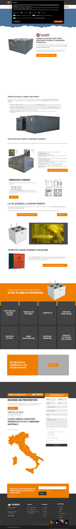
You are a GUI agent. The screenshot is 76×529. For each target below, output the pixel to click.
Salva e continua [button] (58, 21)
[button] (62, 2)
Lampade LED (47, 313)
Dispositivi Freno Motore (66, 313)
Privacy (50, 528)
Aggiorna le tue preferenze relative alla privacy (61, 528)
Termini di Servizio (62, 440)
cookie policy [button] (28, 6)
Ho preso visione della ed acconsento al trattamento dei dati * (51, 490)
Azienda (9, 6)
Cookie (53, 528)
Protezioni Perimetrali (47, 337)
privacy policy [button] (49, 4)
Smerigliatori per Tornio (28, 313)
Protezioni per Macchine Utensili (9, 313)
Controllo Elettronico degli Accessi (66, 337)
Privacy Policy (57, 431)
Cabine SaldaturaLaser (28, 337)
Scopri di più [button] (17, 21)
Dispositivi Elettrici (10, 337)
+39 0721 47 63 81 (16, 412)
